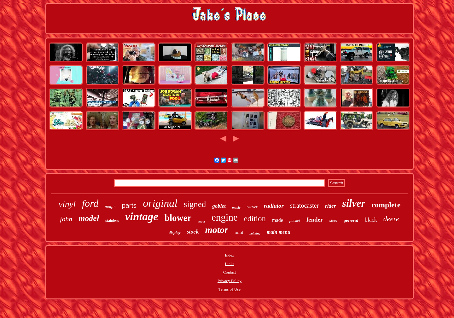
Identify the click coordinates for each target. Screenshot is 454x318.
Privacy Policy (230, 280)
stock (193, 231)
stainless (112, 220)
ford (90, 203)
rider (330, 206)
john (66, 219)
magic (110, 206)
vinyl (67, 204)
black (371, 220)
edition (255, 218)
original (160, 203)
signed (195, 204)
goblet (219, 206)
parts (129, 205)
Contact (229, 272)
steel (333, 220)
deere (391, 219)
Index (229, 255)
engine (225, 217)
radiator (274, 205)
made (277, 220)
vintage (141, 217)
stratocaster (304, 205)
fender (314, 219)
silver (353, 203)
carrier (252, 207)
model (89, 218)
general (351, 220)
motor (216, 229)
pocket (294, 220)
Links (229, 263)
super (201, 221)
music (236, 207)
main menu (278, 232)
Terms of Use (229, 289)
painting (254, 233)
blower (178, 218)
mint (239, 232)
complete (385, 205)
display (175, 232)
